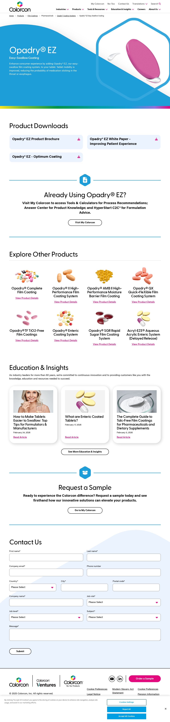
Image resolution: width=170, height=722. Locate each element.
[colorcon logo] (18, 681)
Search (154, 4)
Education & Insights (121, 9)
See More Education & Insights (85, 452)
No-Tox (111, 4)
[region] (85, 709)
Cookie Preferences (97, 689)
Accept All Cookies (127, 716)
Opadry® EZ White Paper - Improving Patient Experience (124, 142)
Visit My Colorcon (85, 222)
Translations (138, 4)
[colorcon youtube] (112, 678)
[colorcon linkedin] (120, 678)
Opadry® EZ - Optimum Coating (46, 157)
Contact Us (123, 4)
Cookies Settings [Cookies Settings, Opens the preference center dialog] (126, 702)
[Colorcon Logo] (20, 6)
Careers (141, 9)
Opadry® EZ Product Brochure (46, 139)
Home (11, 16)
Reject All (126, 709)
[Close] (166, 709)
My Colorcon (97, 4)
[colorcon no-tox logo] (73, 681)
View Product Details (26, 298)
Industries (61, 9)
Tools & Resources (96, 9)
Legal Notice (93, 694)
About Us (153, 9)
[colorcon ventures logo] (46, 682)
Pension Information (148, 694)
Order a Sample (145, 678)
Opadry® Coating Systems (66, 16)
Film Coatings (33, 16)
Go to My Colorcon (85, 510)
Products (76, 9)
